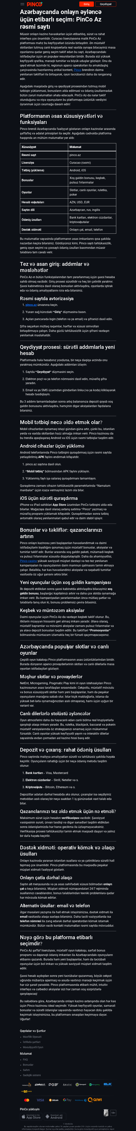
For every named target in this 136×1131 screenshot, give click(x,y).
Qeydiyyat (106, 4)
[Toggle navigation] (22, 4)
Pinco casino (28, 561)
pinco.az (31, 305)
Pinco (77, 70)
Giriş (86, 4)
